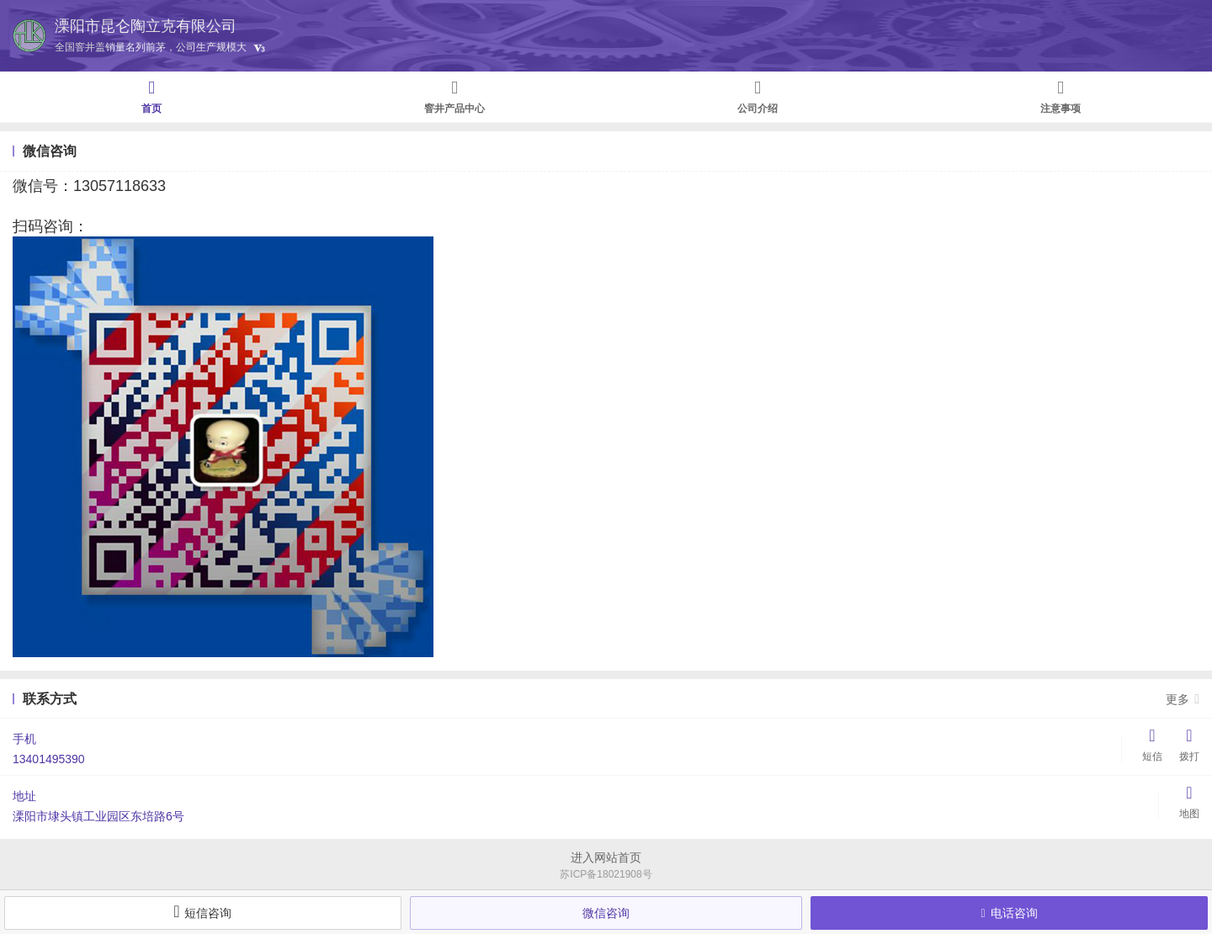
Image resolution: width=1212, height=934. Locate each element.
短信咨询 (202, 911)
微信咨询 (606, 913)
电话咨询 (1009, 913)
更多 (1182, 699)
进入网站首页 (606, 857)
